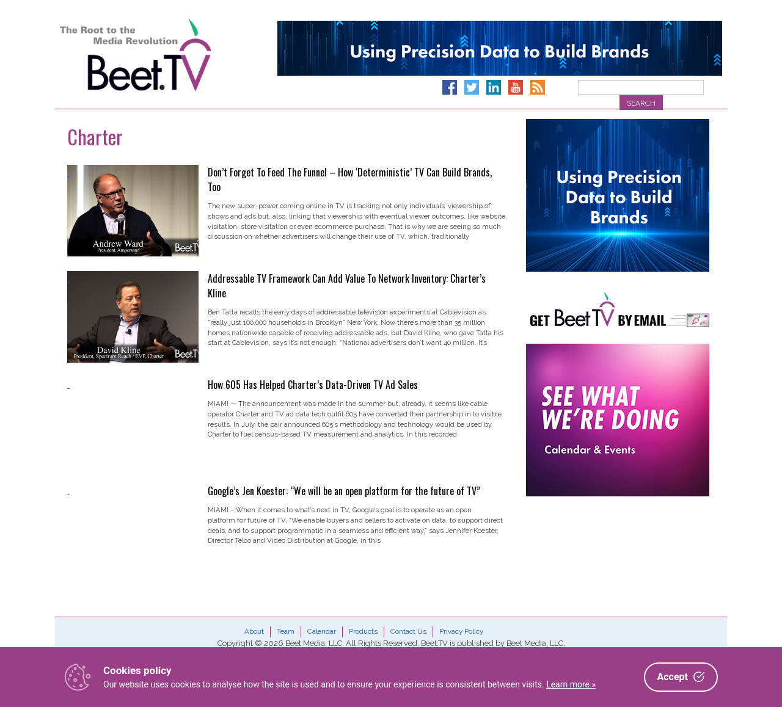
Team (285, 631)
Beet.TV (167, 55)
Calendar (321, 631)
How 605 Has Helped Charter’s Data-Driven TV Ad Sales (313, 384)
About (254, 631)
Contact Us (408, 631)
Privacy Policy (461, 631)
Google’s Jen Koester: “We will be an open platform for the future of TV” (344, 491)
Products (363, 631)
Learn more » (571, 684)
